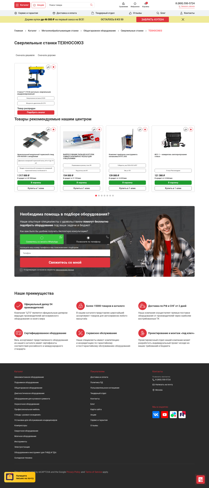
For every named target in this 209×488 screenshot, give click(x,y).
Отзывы (94, 425)
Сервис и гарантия (99, 420)
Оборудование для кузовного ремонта (32, 399)
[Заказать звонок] (187, 7)
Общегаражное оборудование (28, 388)
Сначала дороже (46, 55)
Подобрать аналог (36, 112)
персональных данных (65, 270)
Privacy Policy (73, 472)
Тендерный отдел (98, 393)
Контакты (95, 399)
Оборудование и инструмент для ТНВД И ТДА (35, 452)
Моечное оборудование (25, 436)
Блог (92, 404)
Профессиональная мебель (27, 409)
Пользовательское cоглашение (104, 388)
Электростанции (22, 447)
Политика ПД (96, 382)
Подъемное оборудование (26, 382)
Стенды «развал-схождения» (27, 415)
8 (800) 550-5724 (185, 3)
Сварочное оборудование (26, 431)
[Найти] (92, 5)
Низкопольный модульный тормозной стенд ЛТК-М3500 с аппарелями (35, 155)
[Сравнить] (48, 67)
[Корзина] (145, 5)
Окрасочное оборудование (26, 404)
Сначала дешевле (25, 55)
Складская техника (23, 458)
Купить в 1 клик (36, 188)
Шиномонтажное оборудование (29, 377)
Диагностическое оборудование (29, 393)
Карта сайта (96, 409)
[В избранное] (53, 67)
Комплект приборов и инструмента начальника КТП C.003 (123, 155)
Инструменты (20, 442)
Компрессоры (20, 425)
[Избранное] (135, 5)
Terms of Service (93, 472)
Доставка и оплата (99, 377)
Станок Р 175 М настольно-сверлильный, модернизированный (34, 93)
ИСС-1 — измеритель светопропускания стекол (171, 155)
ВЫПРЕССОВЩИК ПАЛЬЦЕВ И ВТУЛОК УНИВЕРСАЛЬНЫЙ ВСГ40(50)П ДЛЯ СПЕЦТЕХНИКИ (78, 156)
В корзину (36, 182)
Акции (93, 415)
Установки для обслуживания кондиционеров (35, 420)
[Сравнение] (123, 5)
